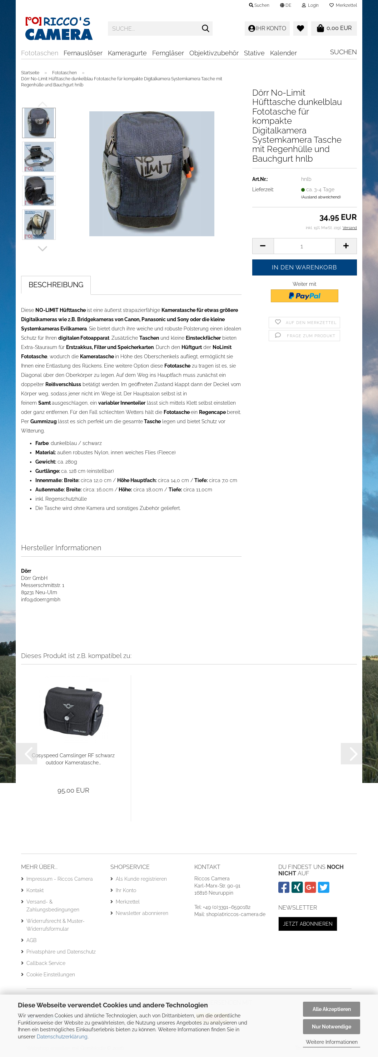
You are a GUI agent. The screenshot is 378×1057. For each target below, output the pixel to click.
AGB (31, 940)
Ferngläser (168, 53)
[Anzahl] (304, 246)
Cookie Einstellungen (50, 974)
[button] (286, 5)
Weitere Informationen (332, 1042)
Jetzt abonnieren (308, 924)
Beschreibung (56, 284)
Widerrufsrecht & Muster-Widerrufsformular (55, 925)
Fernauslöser (83, 53)
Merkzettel (343, 5)
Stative (254, 53)
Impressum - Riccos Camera (59, 879)
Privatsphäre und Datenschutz (61, 952)
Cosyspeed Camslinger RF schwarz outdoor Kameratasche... (73, 759)
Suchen (343, 52)
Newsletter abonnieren (142, 913)
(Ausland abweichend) (321, 197)
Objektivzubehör (214, 53)
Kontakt (35, 890)
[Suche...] (206, 29)
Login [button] (310, 5)
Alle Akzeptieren (332, 1009)
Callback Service (45, 963)
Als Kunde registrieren (141, 879)
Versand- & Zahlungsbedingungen (52, 905)
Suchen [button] (259, 5)
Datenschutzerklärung (62, 1037)
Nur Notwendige (331, 1027)
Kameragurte (127, 53)
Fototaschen (39, 53)
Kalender (283, 53)
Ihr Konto (126, 890)
